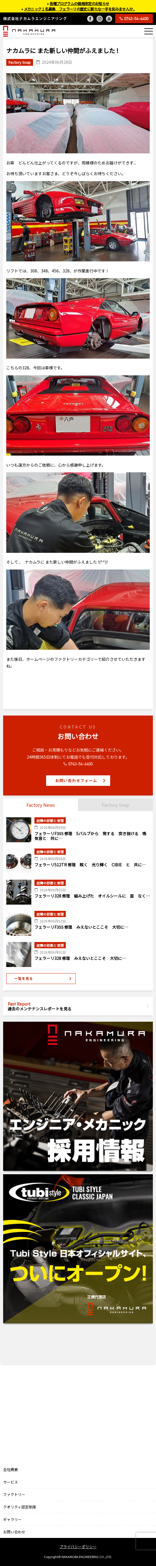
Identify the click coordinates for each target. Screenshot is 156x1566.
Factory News (40, 804)
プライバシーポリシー (78, 1546)
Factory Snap (115, 804)
